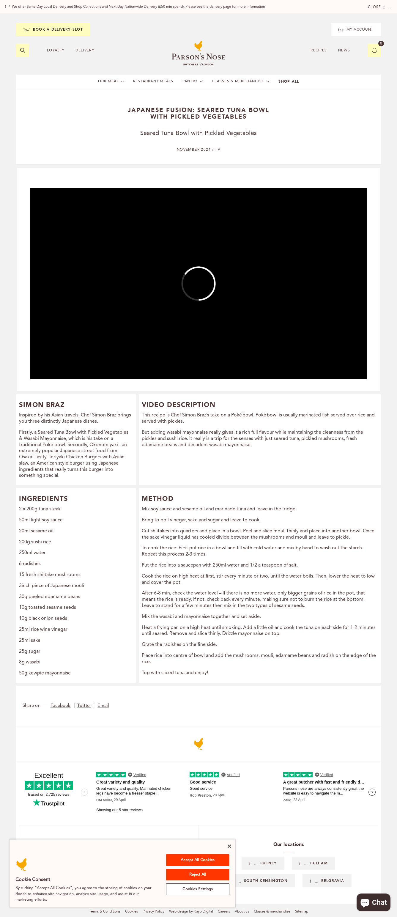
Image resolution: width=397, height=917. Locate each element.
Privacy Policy (153, 911)
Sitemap (301, 911)
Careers (224, 911)
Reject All (197, 875)
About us (242, 911)
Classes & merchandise (272, 911)
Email (103, 706)
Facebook (61, 706)
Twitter (84, 706)
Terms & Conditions (104, 911)
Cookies (131, 911)
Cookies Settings (197, 889)
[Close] (229, 846)
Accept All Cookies (198, 860)
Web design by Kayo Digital (191, 911)
